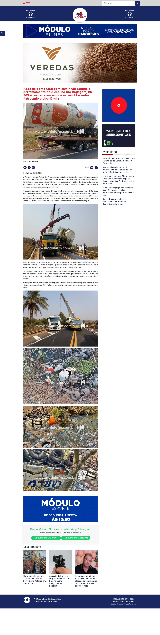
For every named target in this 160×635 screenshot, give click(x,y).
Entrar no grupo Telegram (76, 538)
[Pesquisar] (118, 3)
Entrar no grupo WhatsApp (46, 538)
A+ (92, 168)
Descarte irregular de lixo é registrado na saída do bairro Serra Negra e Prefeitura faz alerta (117, 169)
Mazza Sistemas (130, 604)
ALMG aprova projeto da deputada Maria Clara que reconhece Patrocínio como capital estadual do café (118, 191)
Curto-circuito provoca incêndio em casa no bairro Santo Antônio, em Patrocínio (118, 160)
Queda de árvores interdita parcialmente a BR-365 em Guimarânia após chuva (114, 201)
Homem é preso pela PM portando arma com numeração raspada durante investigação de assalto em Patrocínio (118, 180)
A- (96, 168)
